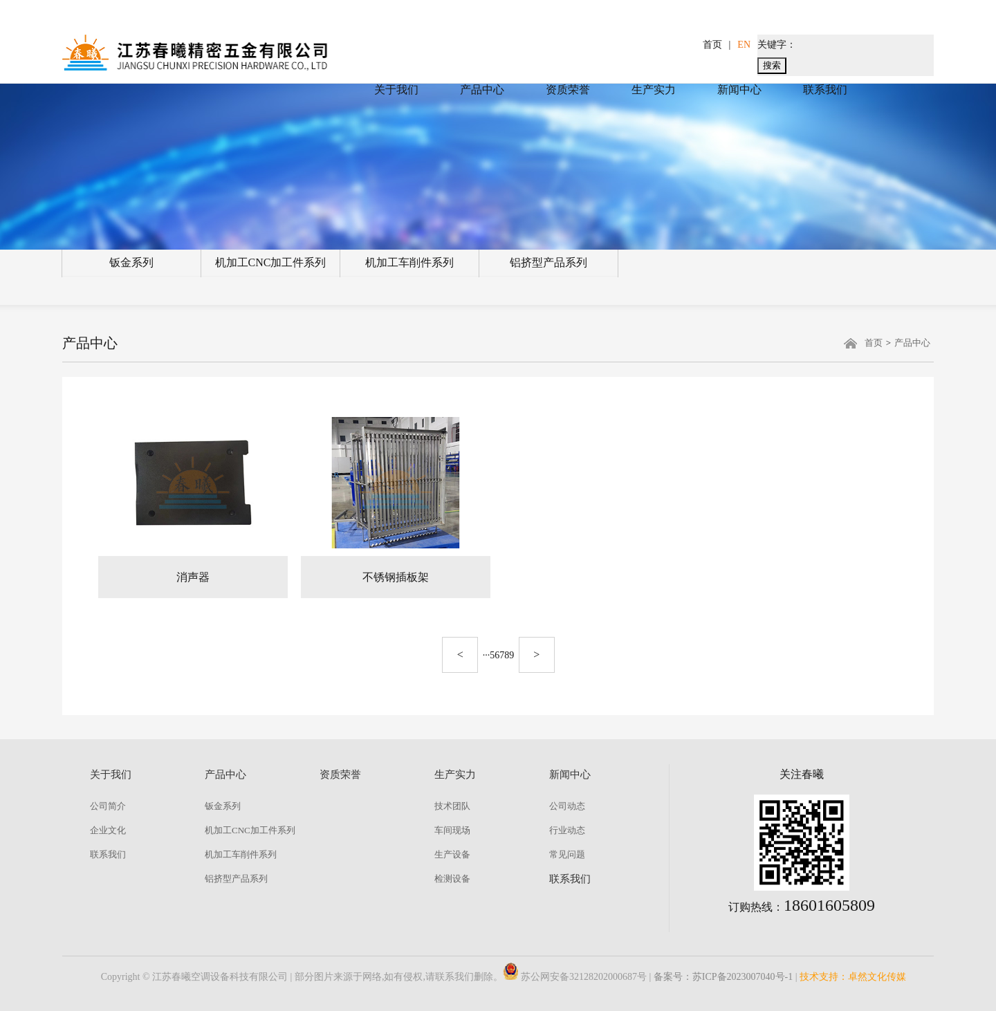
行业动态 (567, 830)
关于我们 (396, 89)
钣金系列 (131, 262)
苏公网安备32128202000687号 (575, 977)
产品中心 (482, 89)
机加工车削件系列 (409, 262)
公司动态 (567, 806)
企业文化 (108, 830)
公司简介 (108, 806)
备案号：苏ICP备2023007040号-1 (723, 977)
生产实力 (653, 89)
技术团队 (452, 806)
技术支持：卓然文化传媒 (853, 977)
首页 (712, 44)
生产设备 (452, 854)
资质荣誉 (568, 89)
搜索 (772, 65)
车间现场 (452, 830)
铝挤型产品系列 (548, 262)
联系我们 (825, 89)
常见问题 (567, 854)
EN (743, 44)
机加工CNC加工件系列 (270, 262)
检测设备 (452, 878)
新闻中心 (739, 89)
